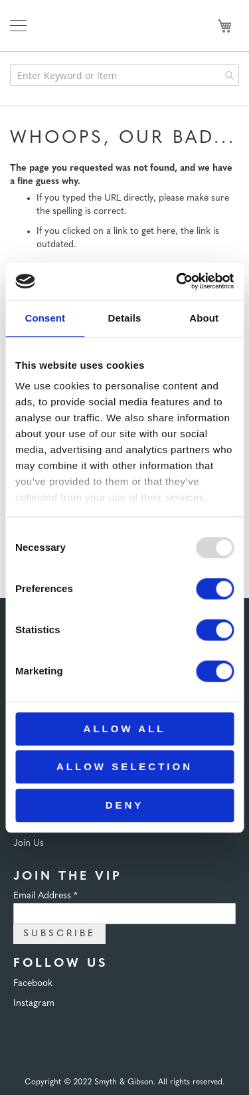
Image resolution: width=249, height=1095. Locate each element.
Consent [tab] (45, 318)
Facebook (32, 984)
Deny (125, 805)
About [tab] (203, 318)
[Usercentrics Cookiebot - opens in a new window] (177, 281)
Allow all (125, 728)
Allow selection (124, 766)
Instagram (33, 1004)
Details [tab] (124, 318)
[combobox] (124, 75)
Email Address (45, 896)
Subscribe (59, 934)
